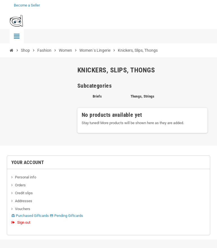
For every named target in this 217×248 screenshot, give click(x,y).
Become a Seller (27, 5)
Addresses (23, 201)
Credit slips (24, 193)
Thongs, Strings (143, 96)
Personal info (25, 177)
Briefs (97, 96)
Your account (27, 162)
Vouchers (22, 209)
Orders (20, 185)
